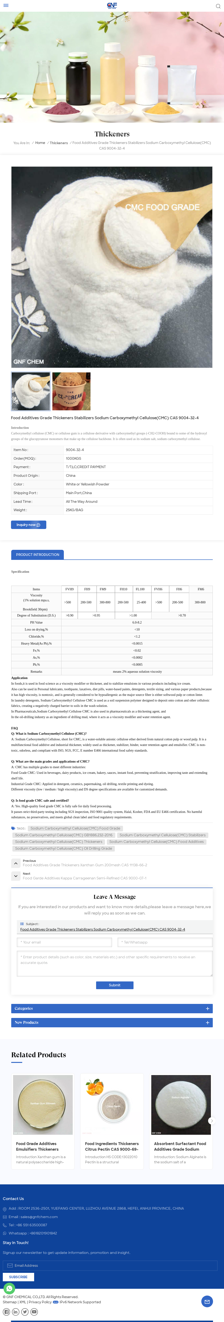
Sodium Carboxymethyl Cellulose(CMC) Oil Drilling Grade (63, 848)
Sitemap (10, 1302)
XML (22, 1302)
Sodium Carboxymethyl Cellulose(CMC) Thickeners (58, 842)
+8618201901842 (43, 1233)
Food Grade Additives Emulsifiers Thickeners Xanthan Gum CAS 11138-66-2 (43, 1146)
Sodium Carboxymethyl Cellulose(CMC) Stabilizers (163, 835)
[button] (212, 1121)
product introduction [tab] (37, 555)
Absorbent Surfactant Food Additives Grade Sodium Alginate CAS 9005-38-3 (180, 1146)
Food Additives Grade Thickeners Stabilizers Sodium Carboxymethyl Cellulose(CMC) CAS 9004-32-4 (102, 929)
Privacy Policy (40, 1302)
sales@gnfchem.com (39, 1217)
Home (40, 143)
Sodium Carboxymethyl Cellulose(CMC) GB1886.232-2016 (63, 835)
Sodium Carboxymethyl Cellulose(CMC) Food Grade (75, 828)
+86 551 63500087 (31, 1225)
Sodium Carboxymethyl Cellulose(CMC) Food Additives (156, 842)
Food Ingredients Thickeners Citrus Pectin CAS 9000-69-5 (112, 1146)
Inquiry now (26, 525)
